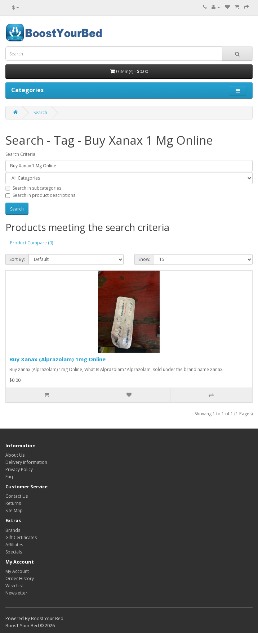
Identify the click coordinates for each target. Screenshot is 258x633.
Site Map (14, 510)
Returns (13, 503)
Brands (12, 530)
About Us (15, 455)
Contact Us (16, 496)
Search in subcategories (33, 188)
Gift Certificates (21, 537)
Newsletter (16, 593)
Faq (9, 477)
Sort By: (17, 259)
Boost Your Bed (47, 618)
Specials (13, 552)
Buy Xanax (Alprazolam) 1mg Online (57, 359)
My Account (17, 571)
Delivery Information (26, 462)
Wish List (14, 586)
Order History (19, 578)
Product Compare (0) (31, 243)
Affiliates (14, 545)
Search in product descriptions (40, 195)
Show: (144, 259)
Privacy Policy (19, 469)
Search (40, 112)
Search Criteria (20, 154)
